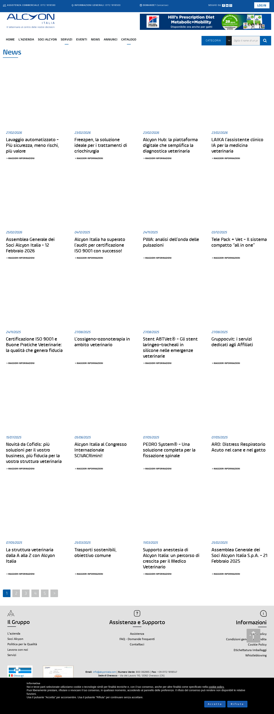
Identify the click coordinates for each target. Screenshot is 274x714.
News (95, 39)
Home (10, 39)
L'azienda (26, 39)
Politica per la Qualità (22, 644)
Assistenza (137, 634)
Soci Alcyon (47, 39)
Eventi (81, 39)
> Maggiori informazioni (20, 158)
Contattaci (163, 5)
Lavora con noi (17, 650)
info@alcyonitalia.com (104, 671)
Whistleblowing (256, 655)
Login (261, 5)
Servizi (66, 39)
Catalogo (128, 39)
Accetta (215, 704)
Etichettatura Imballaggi (250, 650)
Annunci (110, 39)
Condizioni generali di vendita (246, 639)
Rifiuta (237, 704)
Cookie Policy (257, 645)
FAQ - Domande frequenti (137, 639)
